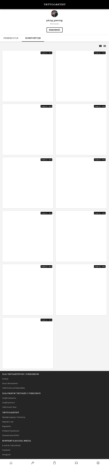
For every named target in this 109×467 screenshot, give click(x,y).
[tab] (11, 38)
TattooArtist (55, 4)
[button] (27, 76)
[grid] (100, 46)
